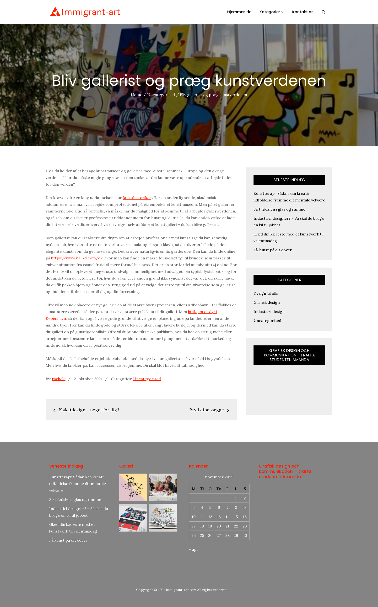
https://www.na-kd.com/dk (77, 258)
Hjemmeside (239, 12)
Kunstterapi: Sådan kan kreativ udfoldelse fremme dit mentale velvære (77, 484)
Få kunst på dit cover (273, 249)
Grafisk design (267, 302)
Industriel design (269, 311)
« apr (193, 549)
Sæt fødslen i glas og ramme (279, 209)
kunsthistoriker (137, 197)
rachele (58, 378)
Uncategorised (147, 378)
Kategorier (271, 12)
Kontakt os (302, 12)
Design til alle (266, 293)
